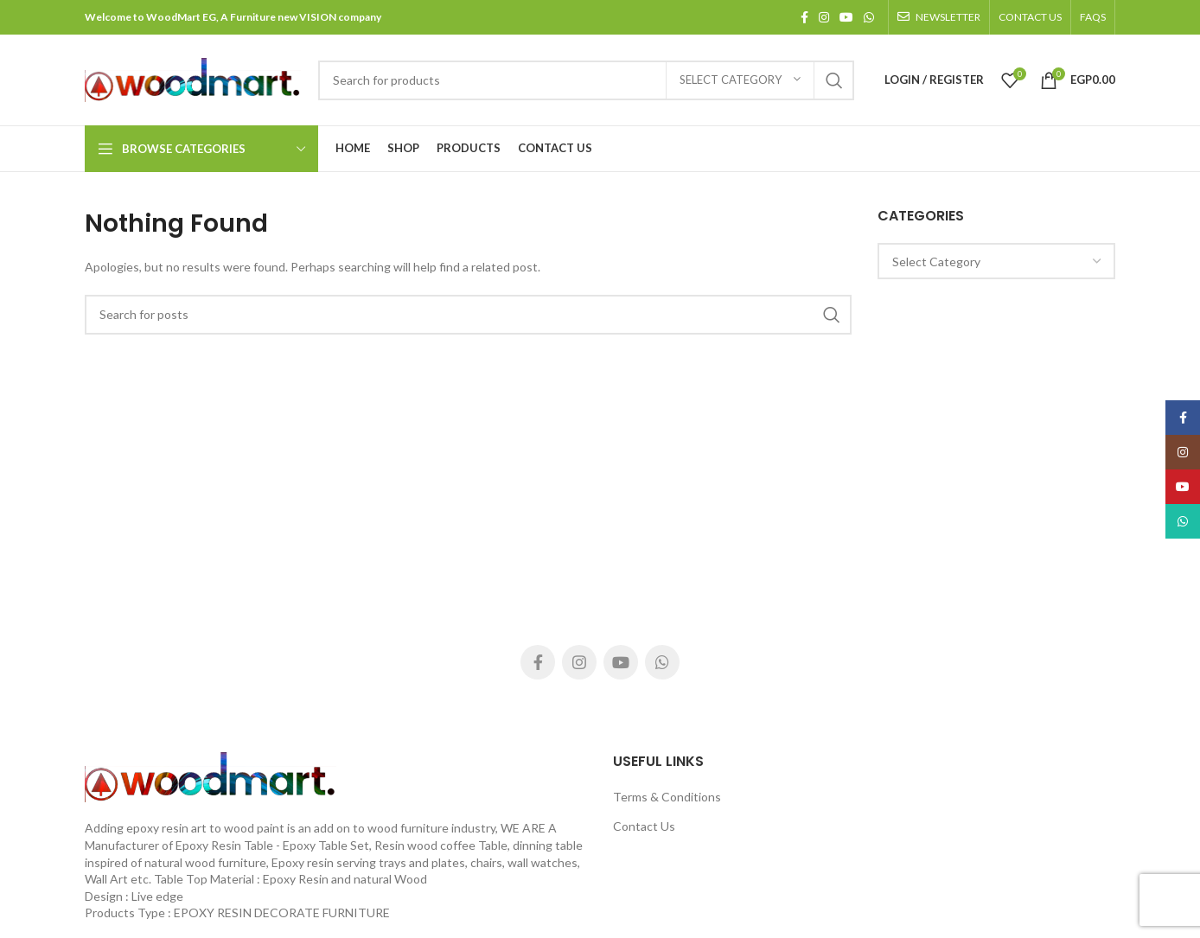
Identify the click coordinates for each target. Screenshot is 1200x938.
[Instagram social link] (824, 17)
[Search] (586, 80)
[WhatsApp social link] (869, 17)
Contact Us (644, 826)
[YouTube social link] (846, 17)
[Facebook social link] (804, 17)
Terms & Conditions (667, 796)
